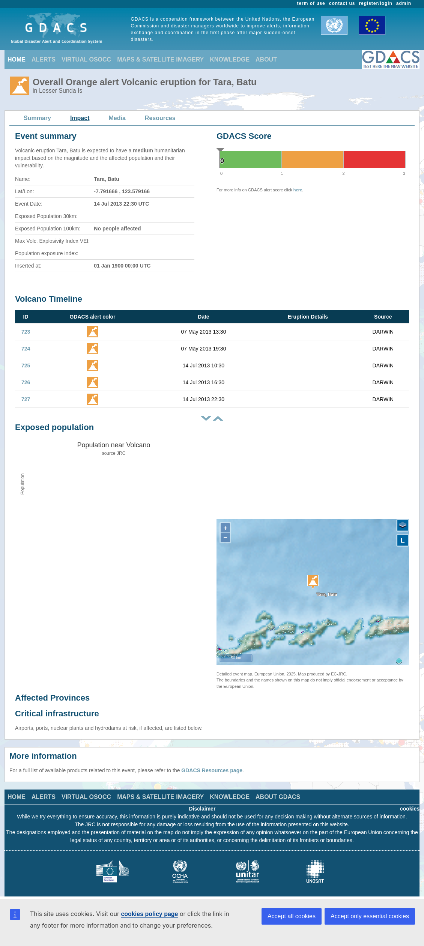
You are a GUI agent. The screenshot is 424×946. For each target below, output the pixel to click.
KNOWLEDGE (230, 59)
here (297, 190)
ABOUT (266, 59)
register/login (375, 3)
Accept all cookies (292, 916)
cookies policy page (149, 914)
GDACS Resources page (211, 770)
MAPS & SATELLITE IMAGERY (160, 59)
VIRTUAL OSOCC (86, 59)
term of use (311, 3)
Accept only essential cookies (370, 916)
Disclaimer (202, 809)
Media (117, 118)
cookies (409, 809)
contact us (342, 3)
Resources (160, 118)
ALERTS (44, 59)
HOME (17, 59)
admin (403, 3)
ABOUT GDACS (278, 797)
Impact (80, 118)
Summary (37, 118)
